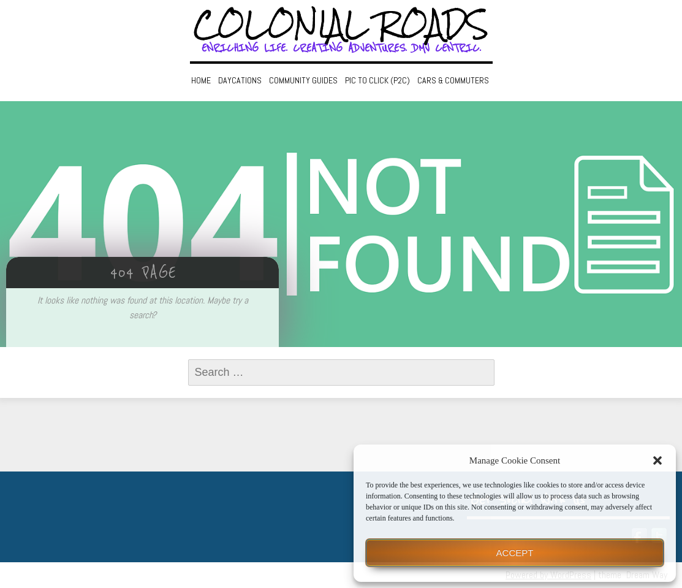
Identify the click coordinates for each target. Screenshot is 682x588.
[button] (657, 460)
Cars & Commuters (453, 80)
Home (201, 80)
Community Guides (303, 80)
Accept (515, 553)
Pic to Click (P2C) (377, 80)
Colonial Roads (341, 24)
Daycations (240, 80)
